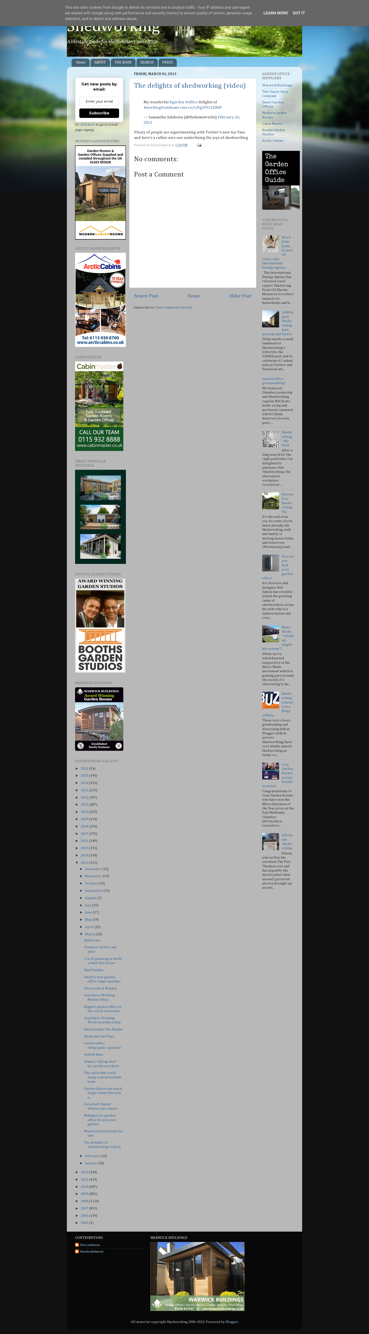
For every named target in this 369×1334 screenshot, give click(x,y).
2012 (85, 1172)
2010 (85, 1187)
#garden (176, 102)
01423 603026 (100, 162)
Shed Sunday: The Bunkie (103, 1029)
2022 (85, 797)
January (91, 1163)
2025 (85, 775)
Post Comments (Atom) (174, 307)
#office (191, 102)
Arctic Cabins (272, 140)
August (91, 898)
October (92, 883)
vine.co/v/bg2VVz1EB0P (201, 108)
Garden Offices (90, 155)
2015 (85, 848)
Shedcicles (92, 940)
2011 (85, 1179)
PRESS (167, 62)
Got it (299, 13)
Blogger (232, 1322)
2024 (85, 783)
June (89, 912)
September (94, 890)
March (90, 934)
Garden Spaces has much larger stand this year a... (103, 1093)
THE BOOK (123, 62)
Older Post (240, 296)
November (94, 876)
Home (81, 62)
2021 (85, 804)
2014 (85, 855)
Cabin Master (272, 123)
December (93, 869)
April (89, 927)
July (88, 905)
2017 (85, 834)
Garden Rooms (99, 151)
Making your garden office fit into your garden (100, 1120)
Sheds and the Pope (99, 1036)
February (92, 1156)
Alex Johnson (90, 1245)
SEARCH (147, 62)
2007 (85, 1208)
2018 (85, 826)
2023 (85, 790)
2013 (85, 862)
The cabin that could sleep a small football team (102, 1077)
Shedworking (113, 26)
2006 (85, 1215)
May (88, 919)
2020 (85, 812)
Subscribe (99, 113)
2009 (85, 1194)
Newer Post (146, 296)
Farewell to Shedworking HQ (287, 503)
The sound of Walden (100, 988)
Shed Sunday (94, 970)
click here (87, 124)
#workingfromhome (161, 108)
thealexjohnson (91, 1251)
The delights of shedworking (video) (190, 85)
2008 (85, 1201)
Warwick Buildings (277, 85)
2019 (85, 819)
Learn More (276, 13)
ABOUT (100, 62)
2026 (85, 768)
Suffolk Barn (93, 1054)
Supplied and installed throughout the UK (101, 156)
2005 (85, 1223)
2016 (85, 841)
